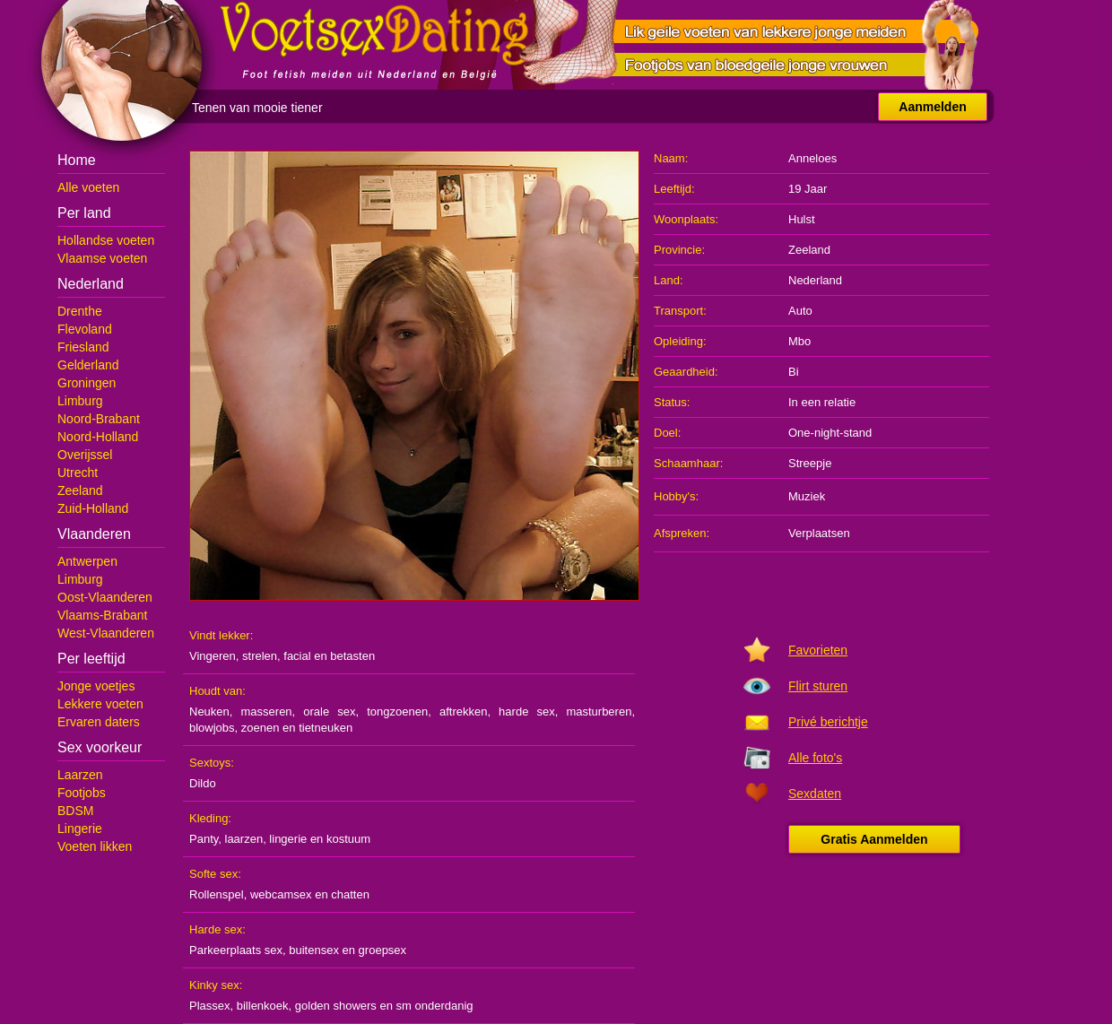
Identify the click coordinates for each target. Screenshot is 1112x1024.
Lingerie (79, 828)
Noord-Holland (97, 437)
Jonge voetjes (96, 686)
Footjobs (81, 792)
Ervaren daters (98, 722)
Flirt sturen (817, 686)
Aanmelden (932, 107)
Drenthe (79, 311)
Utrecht (77, 472)
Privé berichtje (828, 722)
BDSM (75, 810)
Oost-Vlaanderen (104, 597)
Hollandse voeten (105, 240)
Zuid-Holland (92, 508)
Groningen (86, 383)
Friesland (83, 347)
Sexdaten (814, 793)
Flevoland (84, 329)
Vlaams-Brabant (102, 615)
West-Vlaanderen (105, 633)
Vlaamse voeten (102, 258)
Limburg (80, 401)
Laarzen (80, 775)
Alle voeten (88, 187)
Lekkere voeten (100, 704)
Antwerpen (87, 561)
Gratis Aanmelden (874, 839)
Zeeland (80, 490)
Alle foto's (815, 758)
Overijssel (84, 454)
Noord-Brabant (98, 419)
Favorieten (817, 650)
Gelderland (88, 365)
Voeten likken (94, 846)
